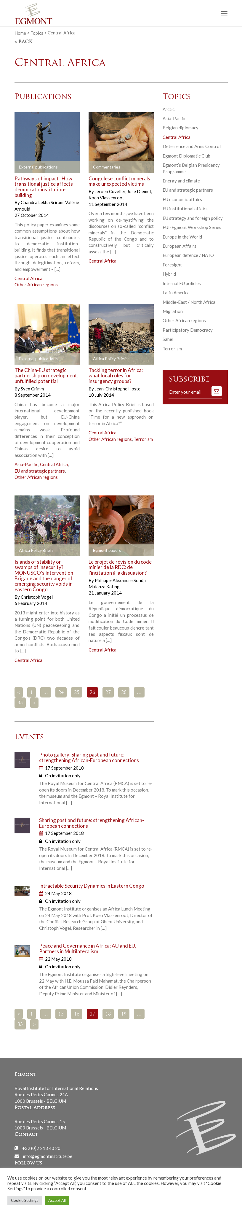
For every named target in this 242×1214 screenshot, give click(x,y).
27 (108, 692)
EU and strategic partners (40, 470)
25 (76, 692)
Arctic (168, 109)
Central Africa (28, 278)
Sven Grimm (32, 388)
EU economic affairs (182, 199)
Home (20, 32)
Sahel (168, 339)
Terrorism (143, 439)
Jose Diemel (139, 191)
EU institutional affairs (185, 208)
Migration (173, 311)
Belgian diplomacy (180, 127)
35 (20, 703)
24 (61, 692)
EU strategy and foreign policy (193, 218)
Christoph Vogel (37, 597)
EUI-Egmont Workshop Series (192, 227)
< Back (23, 42)
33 (20, 1024)
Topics (37, 32)
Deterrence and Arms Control (192, 146)
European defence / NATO (188, 255)
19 (123, 1014)
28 (123, 692)
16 (76, 1014)
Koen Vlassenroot (106, 197)
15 (61, 1014)
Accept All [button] (57, 1200)
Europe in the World (182, 236)
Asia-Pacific (26, 464)
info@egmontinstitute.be (47, 1156)
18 (108, 1014)
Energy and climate (181, 180)
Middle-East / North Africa (189, 302)
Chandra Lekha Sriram (42, 202)
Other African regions (36, 284)
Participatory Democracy (188, 330)
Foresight (172, 264)
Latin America (176, 292)
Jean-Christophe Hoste (117, 388)
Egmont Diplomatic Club (186, 155)
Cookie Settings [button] (24, 1200)
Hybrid (169, 274)
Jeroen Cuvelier (110, 191)
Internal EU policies (182, 283)
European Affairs (179, 246)
